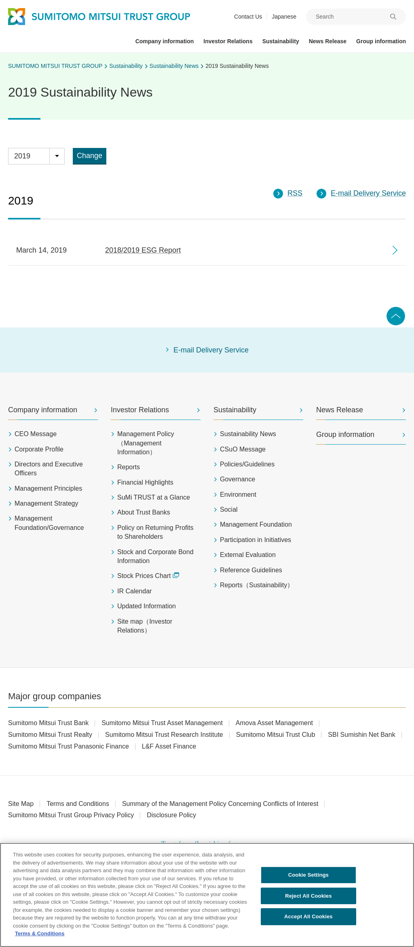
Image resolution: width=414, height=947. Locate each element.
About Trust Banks (143, 512)
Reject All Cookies (308, 898)
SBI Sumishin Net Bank (361, 734)
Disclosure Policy (171, 815)
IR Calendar (134, 591)
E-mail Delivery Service (211, 350)
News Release (339, 410)
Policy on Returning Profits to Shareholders (155, 532)
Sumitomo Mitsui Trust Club (275, 734)
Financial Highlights (145, 482)
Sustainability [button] (280, 41)
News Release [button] (327, 41)
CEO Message (36, 433)
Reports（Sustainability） (257, 585)
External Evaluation (248, 554)
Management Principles (48, 488)
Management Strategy (46, 503)
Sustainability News (174, 66)
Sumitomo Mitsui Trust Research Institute (164, 734)
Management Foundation (256, 524)
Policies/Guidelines (247, 464)
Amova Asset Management (274, 722)
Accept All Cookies (308, 919)
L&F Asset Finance (169, 746)
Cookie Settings (308, 877)
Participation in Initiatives (255, 539)
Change (89, 156)
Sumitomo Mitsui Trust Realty (50, 734)
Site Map (21, 803)
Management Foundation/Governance (49, 523)
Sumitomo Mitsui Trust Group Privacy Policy (71, 815)
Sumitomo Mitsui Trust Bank (48, 722)
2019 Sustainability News (236, 66)
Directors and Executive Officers (49, 469)
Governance (237, 479)
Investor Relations (140, 410)
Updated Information (146, 606)
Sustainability (126, 66)
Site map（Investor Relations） (144, 626)
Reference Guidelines (251, 570)
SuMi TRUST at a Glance (153, 497)
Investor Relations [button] (227, 41)
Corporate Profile (39, 449)
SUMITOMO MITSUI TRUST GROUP (55, 66)
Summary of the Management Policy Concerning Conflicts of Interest (220, 803)
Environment (238, 494)
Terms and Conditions (77, 803)
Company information (42, 410)
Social (229, 509)
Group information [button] (381, 41)
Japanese (284, 16)
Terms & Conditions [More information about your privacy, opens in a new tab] (40, 936)
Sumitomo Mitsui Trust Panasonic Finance (68, 746)
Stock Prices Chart (148, 575)
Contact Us (248, 16)
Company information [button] (164, 41)
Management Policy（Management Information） (145, 443)
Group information (345, 434)
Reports (128, 467)
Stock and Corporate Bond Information (155, 556)
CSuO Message (243, 449)
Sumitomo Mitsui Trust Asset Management (162, 722)
